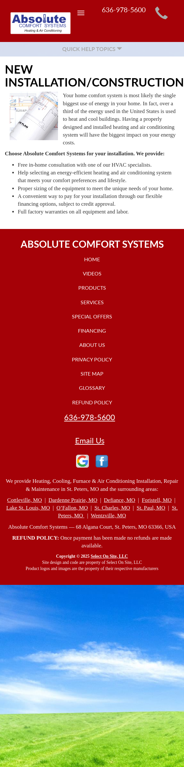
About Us (92, 345)
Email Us (89, 440)
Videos (92, 273)
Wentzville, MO (108, 516)
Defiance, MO (119, 500)
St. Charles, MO (112, 508)
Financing (92, 330)
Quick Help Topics (92, 49)
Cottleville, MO (24, 500)
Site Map (92, 373)
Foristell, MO (157, 500)
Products (92, 288)
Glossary (92, 388)
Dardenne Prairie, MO (72, 500)
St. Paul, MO (151, 508)
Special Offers (92, 316)
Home (92, 259)
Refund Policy (92, 402)
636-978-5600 (89, 417)
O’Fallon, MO (72, 508)
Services (92, 302)
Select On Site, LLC (109, 556)
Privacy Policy (92, 359)
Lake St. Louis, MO (28, 508)
